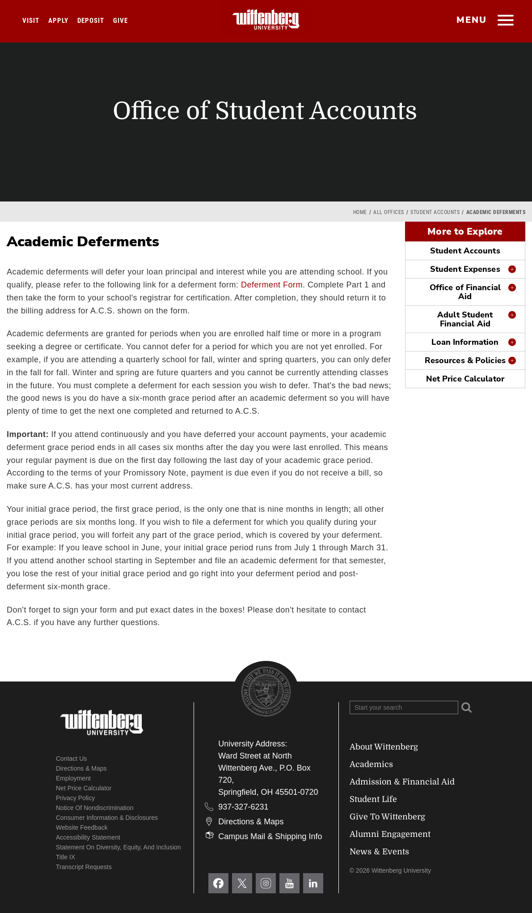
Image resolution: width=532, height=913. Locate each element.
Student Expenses (465, 269)
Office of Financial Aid (465, 292)
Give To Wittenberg (387, 816)
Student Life (373, 799)
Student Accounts (435, 212)
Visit (30, 21)
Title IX (65, 857)
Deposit (90, 21)
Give (120, 21)
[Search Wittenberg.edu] (404, 707)
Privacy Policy (75, 798)
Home (360, 212)
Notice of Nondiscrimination (95, 807)
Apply (58, 21)
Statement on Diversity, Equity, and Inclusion (118, 847)
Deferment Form (272, 284)
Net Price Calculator (465, 378)
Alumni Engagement (390, 834)
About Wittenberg (384, 746)
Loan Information (464, 342)
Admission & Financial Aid (402, 781)
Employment (73, 778)
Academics (371, 764)
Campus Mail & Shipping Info (270, 836)
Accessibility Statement (88, 837)
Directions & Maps (81, 768)
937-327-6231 (243, 806)
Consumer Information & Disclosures (107, 817)
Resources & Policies (465, 360)
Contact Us (71, 758)
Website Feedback (82, 827)
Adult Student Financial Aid (465, 319)
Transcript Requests (84, 866)
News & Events (379, 851)
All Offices (388, 212)
